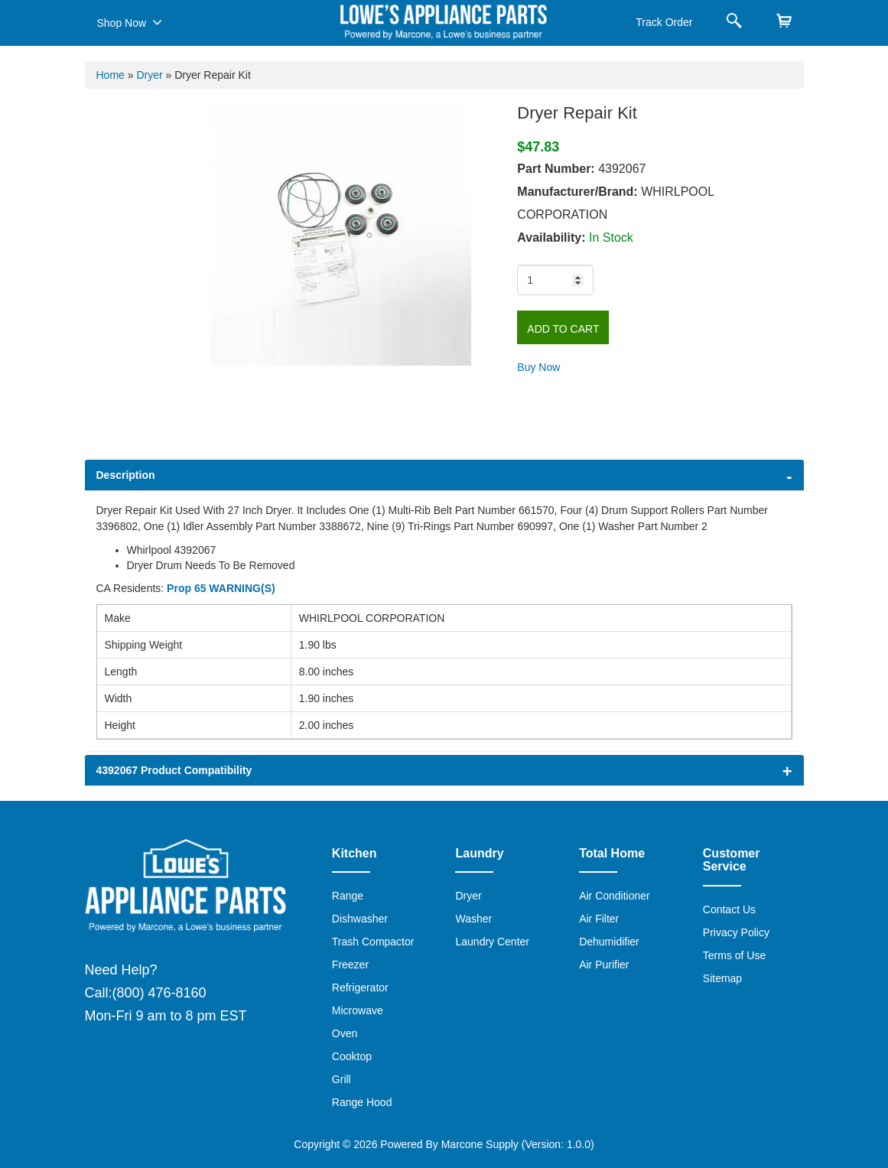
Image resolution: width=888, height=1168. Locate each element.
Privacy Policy (736, 932)
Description (125, 475)
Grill (341, 1079)
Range (347, 896)
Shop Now (129, 22)
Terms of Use (734, 955)
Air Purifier (604, 964)
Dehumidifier (609, 941)
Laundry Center (492, 941)
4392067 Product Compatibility (174, 770)
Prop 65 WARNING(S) (221, 588)
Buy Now (538, 367)
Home (110, 75)
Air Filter (599, 919)
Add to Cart (563, 329)
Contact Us (729, 909)
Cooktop (352, 1056)
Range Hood (362, 1102)
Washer (473, 919)
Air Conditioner (614, 896)
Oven (344, 1033)
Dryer (149, 75)
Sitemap (722, 978)
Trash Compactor (373, 941)
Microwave (357, 1010)
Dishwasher (360, 919)
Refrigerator (360, 987)
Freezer (350, 964)
